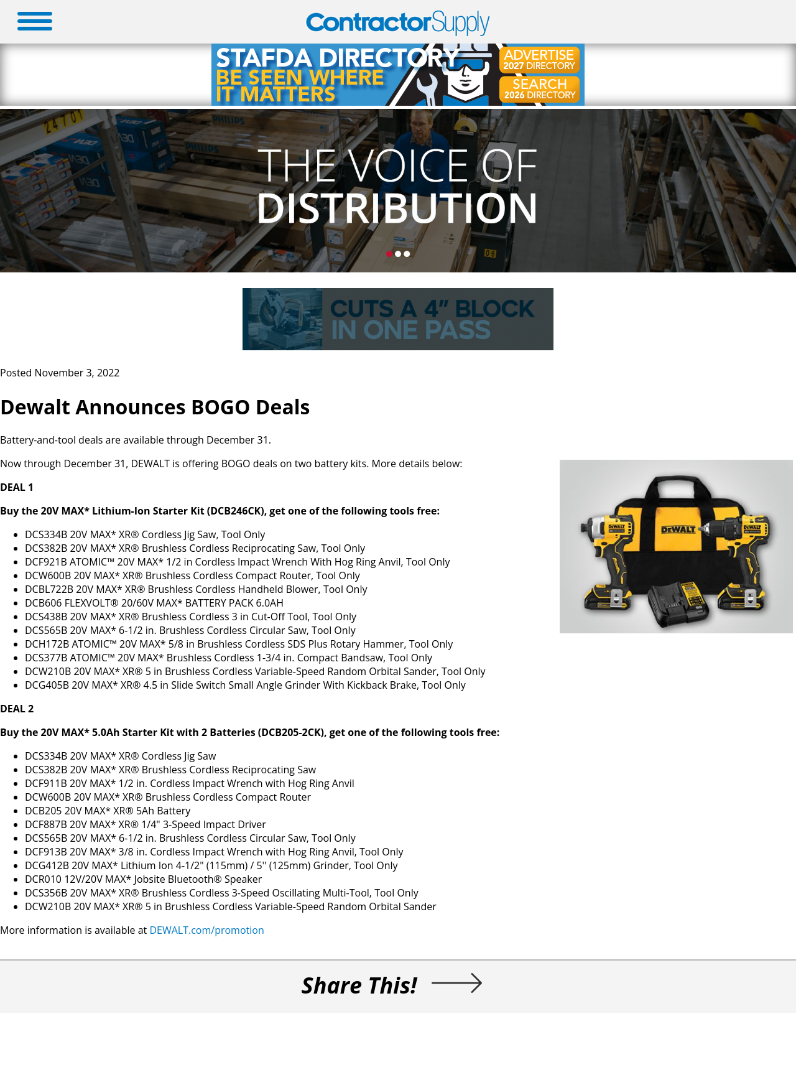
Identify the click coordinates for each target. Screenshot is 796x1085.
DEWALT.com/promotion (206, 930)
